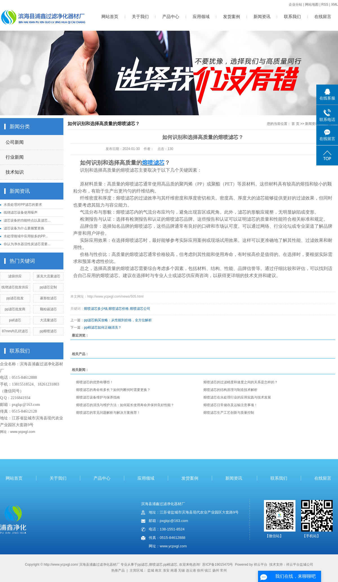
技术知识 (15, 172)
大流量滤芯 (48, 320)
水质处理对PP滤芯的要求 (23, 205)
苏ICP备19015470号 (217, 564)
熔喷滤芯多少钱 (96, 309)
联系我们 (292, 16)
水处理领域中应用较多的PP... (26, 236)
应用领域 (201, 16)
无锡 (181, 570)
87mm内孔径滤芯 (15, 331)
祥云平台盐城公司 (299, 564)
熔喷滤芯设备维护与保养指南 (98, 397)
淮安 (166, 570)
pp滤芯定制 (48, 287)
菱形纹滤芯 (48, 298)
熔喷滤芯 (156, 564)
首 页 (295, 124)
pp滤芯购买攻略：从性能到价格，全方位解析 (118, 320)
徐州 (200, 570)
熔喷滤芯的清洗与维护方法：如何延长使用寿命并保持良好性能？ (125, 405)
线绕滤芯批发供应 (14, 287)
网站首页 (109, 16)
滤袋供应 (15, 276)
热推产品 (118, 570)
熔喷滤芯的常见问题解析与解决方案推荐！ (108, 413)
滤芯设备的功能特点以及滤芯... (27, 220)
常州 (223, 570)
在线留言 (322, 16)
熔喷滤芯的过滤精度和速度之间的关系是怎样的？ (240, 382)
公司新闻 (15, 142)
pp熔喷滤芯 (48, 331)
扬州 (215, 570)
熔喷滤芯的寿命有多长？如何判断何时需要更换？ (113, 390)
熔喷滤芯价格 (118, 309)
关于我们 (140, 16)
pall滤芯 (15, 320)
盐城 (150, 570)
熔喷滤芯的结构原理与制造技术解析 (230, 390)
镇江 (207, 570)
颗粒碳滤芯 (48, 309)
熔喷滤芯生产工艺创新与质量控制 (228, 413)
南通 (173, 570)
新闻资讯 (262, 16)
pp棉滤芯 (170, 564)
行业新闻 (15, 157)
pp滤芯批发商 (15, 309)
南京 (158, 570)
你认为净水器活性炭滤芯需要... (27, 244)
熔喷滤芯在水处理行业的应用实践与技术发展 (237, 397)
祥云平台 (260, 564)
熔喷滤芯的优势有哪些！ (94, 382)
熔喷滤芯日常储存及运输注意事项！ (230, 405)
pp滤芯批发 (15, 298)
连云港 (191, 570)
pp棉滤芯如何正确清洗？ (102, 327)
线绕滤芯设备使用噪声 (20, 212)
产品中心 (170, 16)
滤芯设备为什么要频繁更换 (24, 228)
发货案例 (231, 16)
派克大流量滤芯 (48, 276)
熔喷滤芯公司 (140, 309)
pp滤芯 (142, 564)
